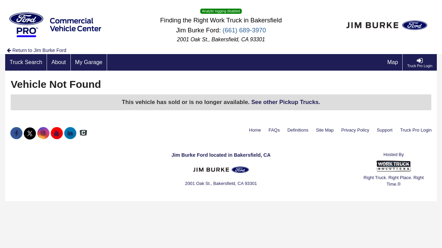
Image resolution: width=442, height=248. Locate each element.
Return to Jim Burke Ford (36, 50)
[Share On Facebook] (16, 133)
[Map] (393, 62)
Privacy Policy (355, 130)
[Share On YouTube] (57, 133)
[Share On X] (30, 133)
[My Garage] (89, 62)
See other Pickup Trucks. (285, 102)
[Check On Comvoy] (83, 133)
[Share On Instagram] (43, 133)
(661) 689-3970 (244, 30)
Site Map (325, 130)
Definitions (297, 130)
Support (385, 130)
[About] (58, 62)
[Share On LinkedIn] (70, 133)
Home (255, 130)
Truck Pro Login (416, 130)
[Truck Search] (26, 62)
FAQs (274, 130)
